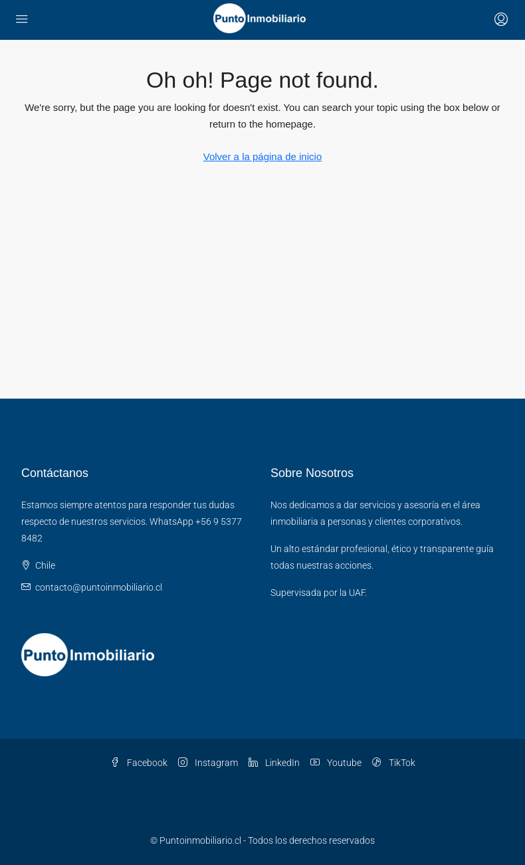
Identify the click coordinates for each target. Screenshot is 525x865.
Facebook (138, 762)
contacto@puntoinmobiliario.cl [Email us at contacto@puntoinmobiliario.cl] (98, 587)
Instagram (208, 762)
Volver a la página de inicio (262, 156)
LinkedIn (274, 762)
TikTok (393, 762)
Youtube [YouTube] (336, 762)
